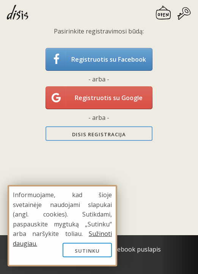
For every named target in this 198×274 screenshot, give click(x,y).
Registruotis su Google (109, 98)
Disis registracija (99, 134)
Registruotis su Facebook (108, 59)
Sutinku (87, 250)
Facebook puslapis (134, 249)
